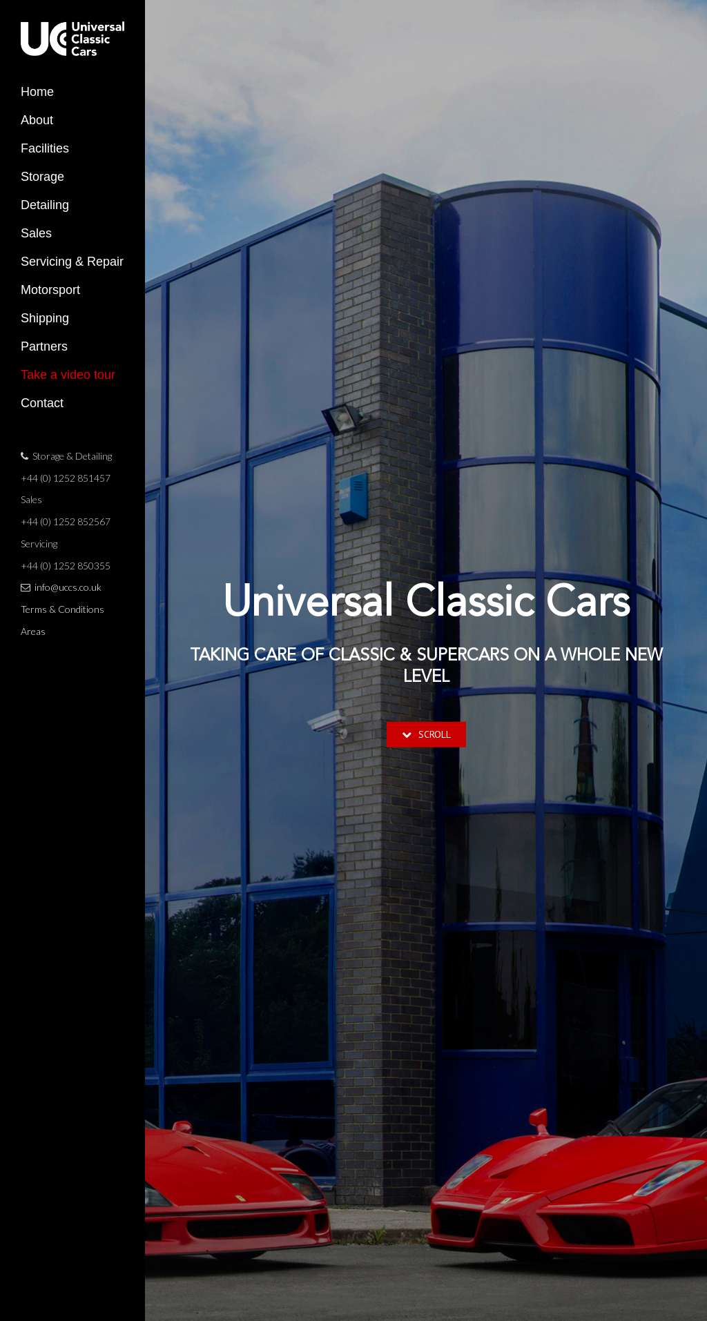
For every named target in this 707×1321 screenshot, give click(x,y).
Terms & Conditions (62, 609)
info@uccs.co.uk (68, 587)
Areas (33, 631)
